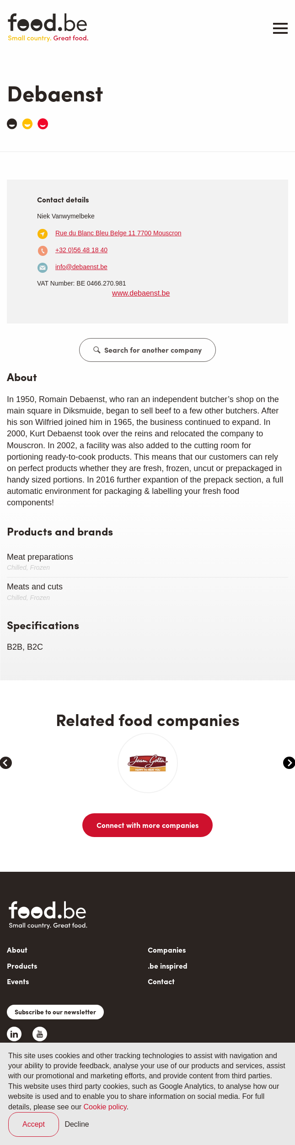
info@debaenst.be (81, 266)
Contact (161, 994)
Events (18, 994)
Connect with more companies (147, 837)
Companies (167, 962)
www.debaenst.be (141, 293)
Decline (76, 1124)
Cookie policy (105, 1107)
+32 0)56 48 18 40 (81, 250)
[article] (36, 769)
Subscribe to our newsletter (55, 1024)
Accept (33, 1124)
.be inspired (168, 978)
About (17, 962)
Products (22, 978)
